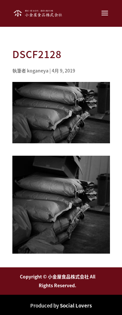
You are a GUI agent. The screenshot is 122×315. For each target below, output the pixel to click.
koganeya (37, 70)
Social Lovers (76, 305)
